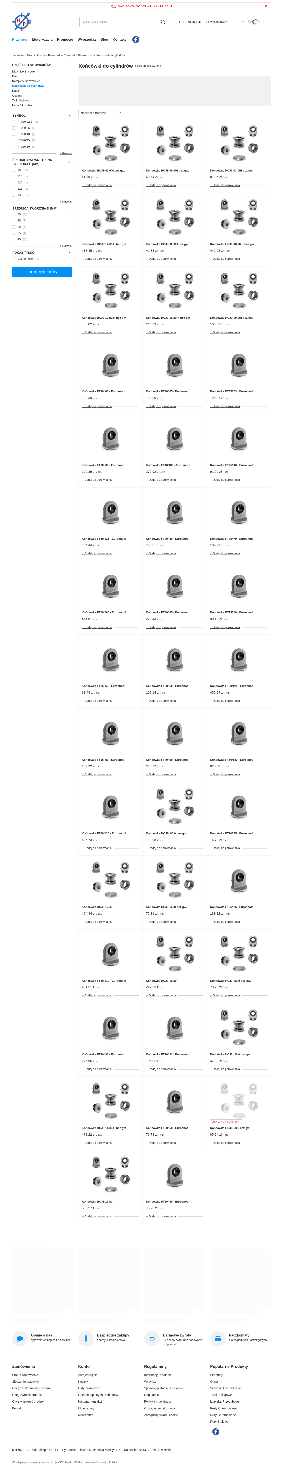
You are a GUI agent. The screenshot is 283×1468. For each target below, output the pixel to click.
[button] (40, 1368)
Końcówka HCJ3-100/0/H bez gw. (168, 317)
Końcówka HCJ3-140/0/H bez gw (104, 244)
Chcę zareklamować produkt (31, 1388)
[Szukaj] (163, 22)
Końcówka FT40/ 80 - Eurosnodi (103, 1054)
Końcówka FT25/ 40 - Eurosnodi (231, 465)
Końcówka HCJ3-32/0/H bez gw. (167, 244)
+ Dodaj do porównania (97, 185)
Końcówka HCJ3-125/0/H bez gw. (104, 317)
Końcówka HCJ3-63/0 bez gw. (230, 1128)
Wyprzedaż (87, 39)
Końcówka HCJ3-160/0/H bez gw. (232, 244)
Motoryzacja (42, 39)
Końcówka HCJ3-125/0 (97, 907)
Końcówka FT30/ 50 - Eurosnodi (167, 686)
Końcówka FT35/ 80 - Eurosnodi (103, 759)
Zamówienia (23, 1366)
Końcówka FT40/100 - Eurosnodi (168, 465)
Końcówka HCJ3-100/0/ (161, 980)
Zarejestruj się (88, 1375)
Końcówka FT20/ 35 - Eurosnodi (167, 1201)
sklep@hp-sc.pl (42, 1450)
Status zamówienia (25, 1375)
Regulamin (151, 1395)
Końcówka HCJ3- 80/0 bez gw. (166, 833)
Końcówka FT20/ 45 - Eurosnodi (231, 833)
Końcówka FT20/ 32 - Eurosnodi (167, 1054)
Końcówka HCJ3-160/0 (97, 1201)
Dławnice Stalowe (23, 71)
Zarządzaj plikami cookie (161, 1415)
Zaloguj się (194, 21)
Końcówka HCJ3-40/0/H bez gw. (103, 170)
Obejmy (17, 95)
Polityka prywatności (158, 1401)
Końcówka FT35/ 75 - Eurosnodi (231, 907)
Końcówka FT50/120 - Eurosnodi (232, 686)
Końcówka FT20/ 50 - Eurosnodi (167, 1128)
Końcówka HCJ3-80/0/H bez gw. (231, 317)
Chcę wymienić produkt (28, 1401)
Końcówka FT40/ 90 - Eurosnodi (167, 759)
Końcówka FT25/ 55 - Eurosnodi (103, 686)
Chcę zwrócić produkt (27, 1395)
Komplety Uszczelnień (26, 81)
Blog (104, 39)
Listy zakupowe (216, 21)
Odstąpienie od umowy (160, 1408)
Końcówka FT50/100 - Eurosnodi (104, 612)
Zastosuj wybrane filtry (42, 272)
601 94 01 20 (21, 1450)
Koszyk (83, 1381)
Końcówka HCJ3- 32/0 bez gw (230, 1054)
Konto (84, 1366)
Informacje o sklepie (158, 1375)
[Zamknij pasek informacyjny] (266, 6)
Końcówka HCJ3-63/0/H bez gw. (231, 170)
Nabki (15, 90)
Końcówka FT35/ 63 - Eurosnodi (231, 391)
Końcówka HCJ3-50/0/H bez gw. (167, 170)
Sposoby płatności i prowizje (163, 1388)
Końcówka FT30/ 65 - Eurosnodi (167, 391)
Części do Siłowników (78, 55)
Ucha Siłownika (22, 105)
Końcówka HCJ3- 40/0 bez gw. (166, 907)
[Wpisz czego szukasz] (123, 22)
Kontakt (119, 39)
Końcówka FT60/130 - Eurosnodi (104, 833)
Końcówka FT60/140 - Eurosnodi (232, 759)
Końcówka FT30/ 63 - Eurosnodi (103, 391)
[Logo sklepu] (21, 22)
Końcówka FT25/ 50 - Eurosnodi (231, 612)
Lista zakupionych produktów (98, 1395)
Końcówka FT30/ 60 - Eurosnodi (103, 465)
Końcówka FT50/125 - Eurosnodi (104, 538)
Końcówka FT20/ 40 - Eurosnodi (167, 538)
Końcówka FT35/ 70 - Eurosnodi (231, 538)
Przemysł (20, 39)
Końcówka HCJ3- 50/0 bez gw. (230, 980)
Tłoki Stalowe (20, 100)
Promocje (65, 39)
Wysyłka (150, 1381)
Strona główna (35, 55)
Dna (14, 76)
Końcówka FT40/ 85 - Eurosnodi (167, 612)
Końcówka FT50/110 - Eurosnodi (104, 980)
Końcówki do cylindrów (28, 86)
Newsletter (85, 1415)
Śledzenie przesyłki (25, 1381)
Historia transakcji (90, 1401)
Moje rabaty (86, 1408)
